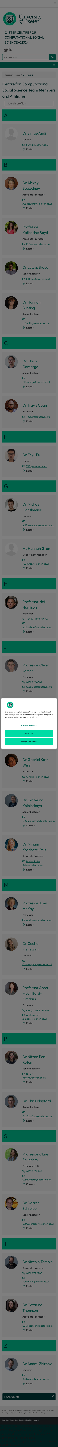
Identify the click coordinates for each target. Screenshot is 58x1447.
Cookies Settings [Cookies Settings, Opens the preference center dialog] (29, 725)
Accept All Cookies (29, 741)
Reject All (29, 733)
